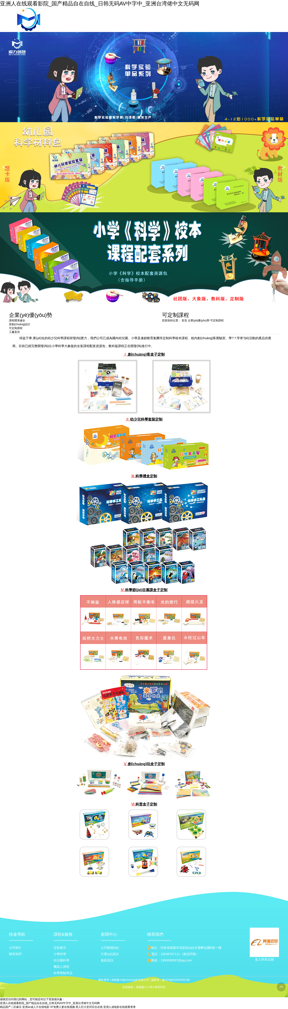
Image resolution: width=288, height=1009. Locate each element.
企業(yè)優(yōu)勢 (199, 320)
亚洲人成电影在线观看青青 (119, 1007)
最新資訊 (107, 960)
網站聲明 (103, 980)
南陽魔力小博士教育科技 (151, 987)
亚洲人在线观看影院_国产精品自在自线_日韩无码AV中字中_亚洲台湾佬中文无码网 (99, 3)
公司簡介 (15, 948)
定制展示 (60, 948)
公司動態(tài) (110, 948)
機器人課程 (61, 966)
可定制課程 (217, 320)
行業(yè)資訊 (110, 954)
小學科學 (60, 954)
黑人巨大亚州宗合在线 (89, 1007)
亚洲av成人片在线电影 (36, 1007)
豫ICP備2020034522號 (176, 980)
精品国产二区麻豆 (11, 1007)
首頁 (184, 320)
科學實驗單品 (63, 973)
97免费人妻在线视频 (62, 1007)
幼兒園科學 (61, 960)
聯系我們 (15, 954)
